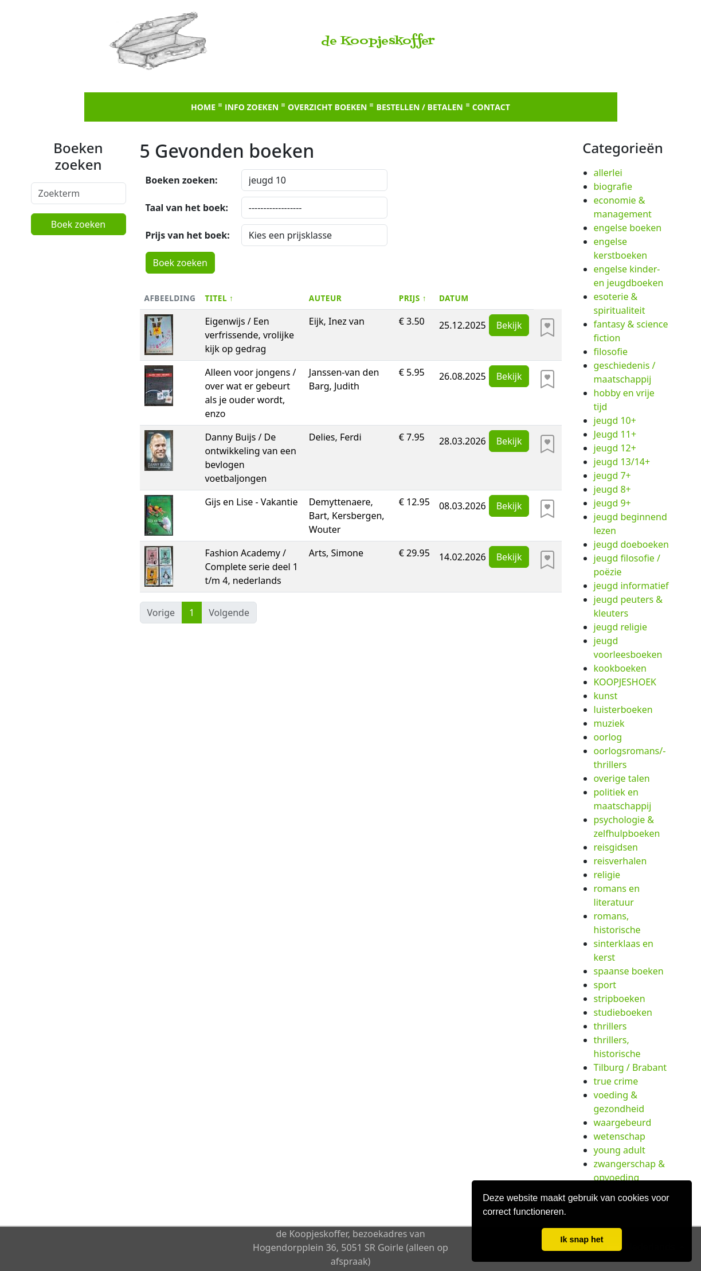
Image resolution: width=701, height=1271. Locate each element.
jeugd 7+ (612, 475)
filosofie (611, 351)
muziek (609, 723)
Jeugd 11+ (615, 434)
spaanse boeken (629, 971)
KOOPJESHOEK (625, 682)
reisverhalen (620, 861)
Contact (491, 107)
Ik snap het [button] (581, 1239)
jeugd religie (620, 627)
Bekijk (509, 325)
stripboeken (619, 998)
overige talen (622, 778)
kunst (606, 695)
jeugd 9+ (612, 503)
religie (607, 874)
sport (605, 984)
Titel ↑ (219, 298)
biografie (613, 186)
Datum (454, 298)
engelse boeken (628, 227)
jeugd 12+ (615, 448)
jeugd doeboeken (631, 544)
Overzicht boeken (327, 107)
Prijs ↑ (412, 298)
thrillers (610, 1026)
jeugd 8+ (612, 489)
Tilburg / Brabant (630, 1067)
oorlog (608, 737)
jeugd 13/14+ (622, 461)
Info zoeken (252, 107)
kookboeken (620, 668)
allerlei (608, 172)
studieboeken (623, 1012)
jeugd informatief (631, 585)
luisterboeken (623, 709)
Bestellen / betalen (419, 107)
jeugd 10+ (615, 420)
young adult (619, 1150)
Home (203, 107)
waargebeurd (623, 1122)
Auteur (325, 298)
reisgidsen (616, 847)
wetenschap (619, 1136)
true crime (616, 1081)
